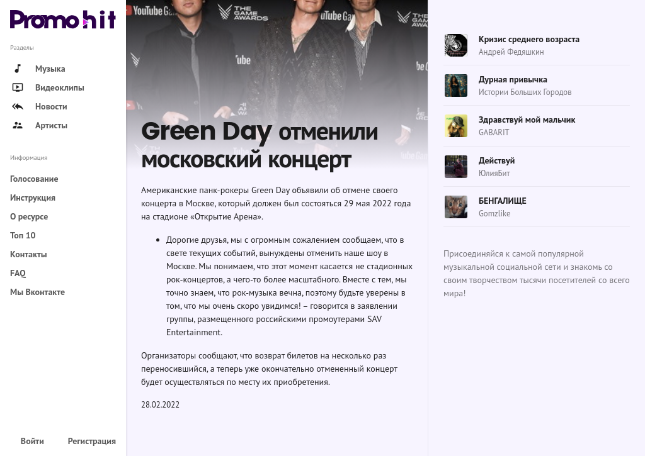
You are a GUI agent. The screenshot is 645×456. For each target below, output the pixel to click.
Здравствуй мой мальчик (527, 119)
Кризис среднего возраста (529, 39)
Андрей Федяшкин (511, 52)
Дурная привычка (513, 79)
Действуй (497, 160)
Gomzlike (494, 213)
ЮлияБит (494, 173)
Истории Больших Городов (525, 92)
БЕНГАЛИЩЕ (503, 200)
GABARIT (494, 132)
